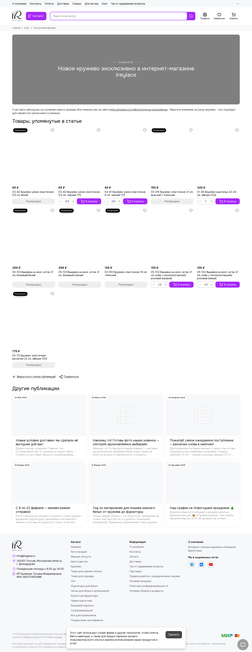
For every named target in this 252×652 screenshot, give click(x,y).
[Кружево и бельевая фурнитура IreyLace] (17, 16)
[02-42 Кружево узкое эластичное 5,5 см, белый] (33, 155)
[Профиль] (205, 16)
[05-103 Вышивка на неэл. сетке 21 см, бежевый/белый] (33, 236)
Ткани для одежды (82, 576)
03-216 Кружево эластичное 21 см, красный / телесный (172, 193)
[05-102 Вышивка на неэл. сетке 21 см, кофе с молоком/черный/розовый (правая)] (172, 236)
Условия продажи (140, 581)
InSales (58, 637)
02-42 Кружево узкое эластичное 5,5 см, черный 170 (79, 193)
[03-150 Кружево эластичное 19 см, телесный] (126, 236)
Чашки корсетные (81, 600)
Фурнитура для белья (84, 586)
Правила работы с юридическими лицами (155, 576)
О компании (19, 3)
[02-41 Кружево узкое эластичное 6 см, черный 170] (126, 155)
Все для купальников (83, 615)
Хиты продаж (79, 551)
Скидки (76, 3)
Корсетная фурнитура (84, 595)
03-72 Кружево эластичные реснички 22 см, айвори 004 (29, 357)
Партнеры (136, 571)
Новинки (76, 546)
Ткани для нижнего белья (86, 571)
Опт (73, 581)
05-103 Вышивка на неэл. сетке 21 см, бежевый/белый (32, 273)
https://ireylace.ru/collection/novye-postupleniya (138, 109)
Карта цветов (79, 561)
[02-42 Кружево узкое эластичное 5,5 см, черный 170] (79, 155)
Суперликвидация (82, 610)
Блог (105, 3)
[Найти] (191, 16)
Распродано (33, 201)
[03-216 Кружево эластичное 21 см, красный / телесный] (172, 155)
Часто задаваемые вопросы (128, 3)
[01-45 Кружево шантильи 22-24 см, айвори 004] (218, 155)
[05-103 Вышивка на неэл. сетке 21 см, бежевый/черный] (79, 236)
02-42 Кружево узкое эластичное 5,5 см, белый (33, 193)
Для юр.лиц (92, 3)
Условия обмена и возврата (146, 590)
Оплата (49, 3)
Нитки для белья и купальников (90, 590)
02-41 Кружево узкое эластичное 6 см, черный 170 (125, 193)
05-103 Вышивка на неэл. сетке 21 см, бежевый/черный (78, 273)
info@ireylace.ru (26, 556)
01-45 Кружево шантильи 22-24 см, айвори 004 (216, 193)
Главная (16, 28)
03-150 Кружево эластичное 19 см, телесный (126, 273)
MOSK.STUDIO (30, 637)
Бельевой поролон (82, 605)
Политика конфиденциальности (149, 586)
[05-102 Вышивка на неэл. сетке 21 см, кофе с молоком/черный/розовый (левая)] (218, 236)
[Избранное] (219, 16)
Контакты (35, 3)
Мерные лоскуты (81, 556)
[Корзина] (233, 16)
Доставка (63, 3)
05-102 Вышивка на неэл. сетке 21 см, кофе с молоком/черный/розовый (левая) (217, 275)
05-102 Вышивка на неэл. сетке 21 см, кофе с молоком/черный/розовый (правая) (171, 275)
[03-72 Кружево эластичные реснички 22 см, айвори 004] (33, 319)
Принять (173, 634)
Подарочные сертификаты (87, 620)
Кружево (76, 566)
